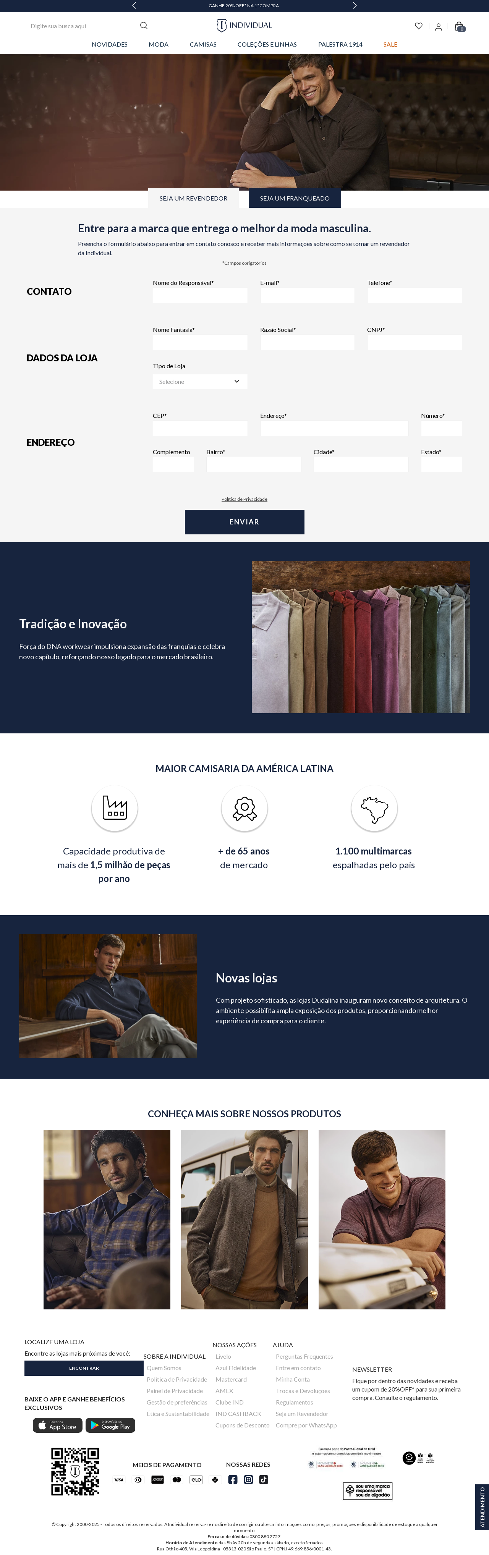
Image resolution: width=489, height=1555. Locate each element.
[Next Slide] (355, 6)
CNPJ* (414, 338)
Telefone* (414, 291)
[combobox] (88, 26)
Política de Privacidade (244, 499)
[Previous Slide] (134, 6)
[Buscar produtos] (144, 26)
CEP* (200, 424)
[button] (84, 1367)
